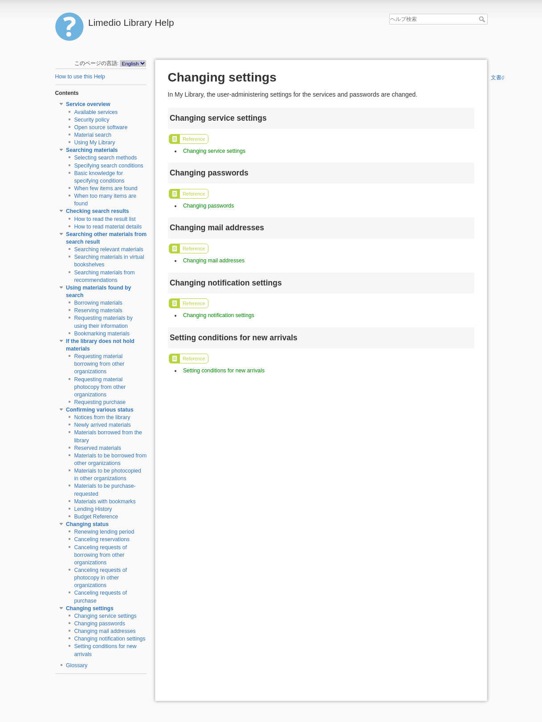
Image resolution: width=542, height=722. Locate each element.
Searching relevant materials (108, 249)
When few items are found (105, 188)
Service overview (88, 104)
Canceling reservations (102, 539)
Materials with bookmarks (104, 501)
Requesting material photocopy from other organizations (100, 387)
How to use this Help (80, 76)
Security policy (91, 120)
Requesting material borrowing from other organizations (99, 364)
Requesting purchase (100, 402)
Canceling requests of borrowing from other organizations (100, 555)
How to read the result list (104, 219)
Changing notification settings (109, 639)
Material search (92, 135)
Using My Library (94, 142)
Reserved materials (97, 448)
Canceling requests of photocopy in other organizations (100, 577)
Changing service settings (105, 616)
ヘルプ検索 (483, 19)
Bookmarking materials (102, 333)
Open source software (100, 127)
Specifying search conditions (108, 166)
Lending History (93, 509)
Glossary (76, 665)
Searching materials (92, 150)
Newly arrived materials (102, 425)
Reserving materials (98, 310)
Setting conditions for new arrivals (224, 370)
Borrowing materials (98, 303)
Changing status (87, 524)
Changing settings (90, 608)
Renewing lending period (104, 532)
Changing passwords (99, 623)
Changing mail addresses (104, 631)
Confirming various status (100, 410)
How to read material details (108, 227)
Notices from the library (102, 417)
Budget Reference (96, 517)
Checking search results (97, 211)
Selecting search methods (105, 158)
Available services (96, 112)
